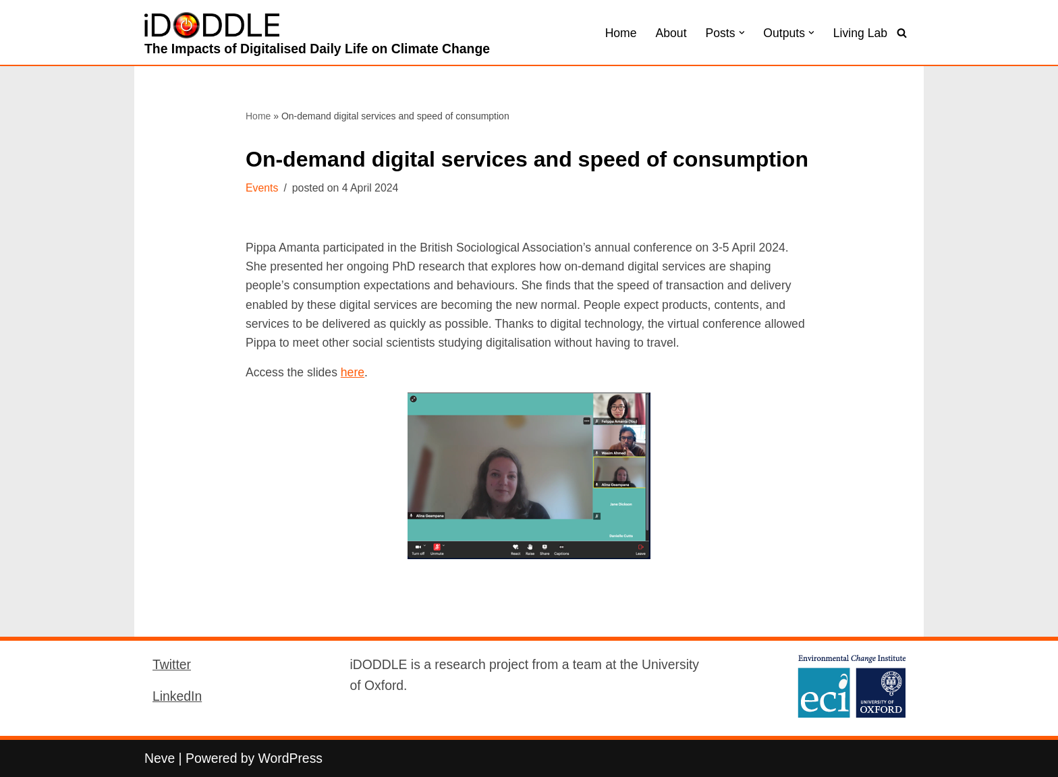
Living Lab (860, 33)
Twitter (171, 664)
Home (621, 33)
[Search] (902, 33)
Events (262, 188)
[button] (742, 33)
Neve (159, 758)
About (671, 33)
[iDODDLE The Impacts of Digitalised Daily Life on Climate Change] (317, 35)
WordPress (290, 758)
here (352, 372)
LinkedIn (177, 696)
